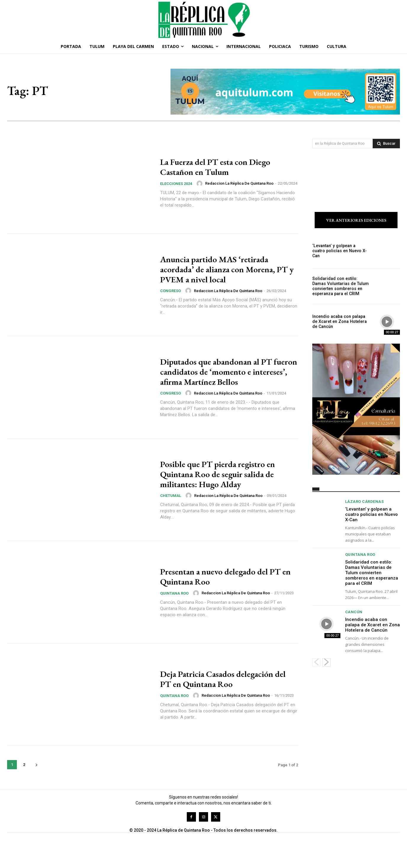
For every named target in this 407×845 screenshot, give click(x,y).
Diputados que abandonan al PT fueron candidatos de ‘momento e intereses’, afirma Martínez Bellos (221, 371)
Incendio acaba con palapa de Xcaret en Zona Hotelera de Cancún (338, 321)
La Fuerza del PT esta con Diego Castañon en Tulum (218, 167)
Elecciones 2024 (176, 183)
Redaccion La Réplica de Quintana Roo (239, 183)
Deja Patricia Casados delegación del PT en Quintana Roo (225, 679)
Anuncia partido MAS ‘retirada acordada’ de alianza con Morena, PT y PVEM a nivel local (227, 269)
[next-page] (36, 764)
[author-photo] (200, 183)
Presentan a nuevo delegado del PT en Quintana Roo (223, 576)
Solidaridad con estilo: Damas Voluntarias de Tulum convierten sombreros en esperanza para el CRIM (340, 286)
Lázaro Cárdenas (364, 501)
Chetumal (170, 495)
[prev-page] (316, 662)
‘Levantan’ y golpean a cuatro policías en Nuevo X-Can (340, 251)
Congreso (170, 290)
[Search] (386, 143)
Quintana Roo (174, 593)
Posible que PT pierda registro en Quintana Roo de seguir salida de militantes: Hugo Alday (221, 474)
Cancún (354, 612)
